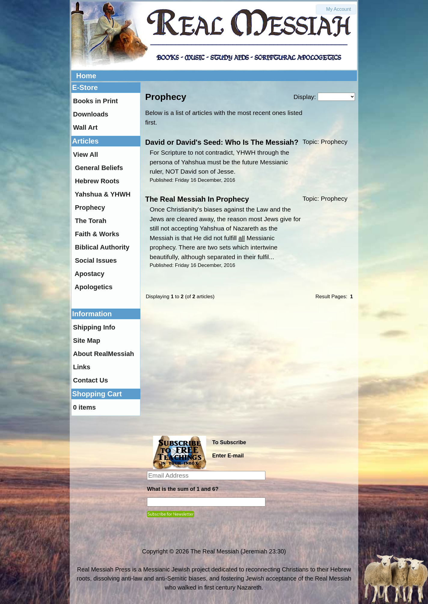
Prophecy (334, 141)
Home (86, 76)
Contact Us (90, 380)
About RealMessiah (103, 354)
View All (85, 154)
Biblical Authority (102, 247)
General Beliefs (99, 168)
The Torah (90, 221)
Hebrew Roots (97, 181)
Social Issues (96, 260)
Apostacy (89, 273)
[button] (336, 9)
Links (81, 367)
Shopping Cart (97, 394)
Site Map (86, 340)
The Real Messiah (215, 551)
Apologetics (93, 287)
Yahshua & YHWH (102, 194)
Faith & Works (97, 234)
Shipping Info (94, 327)
